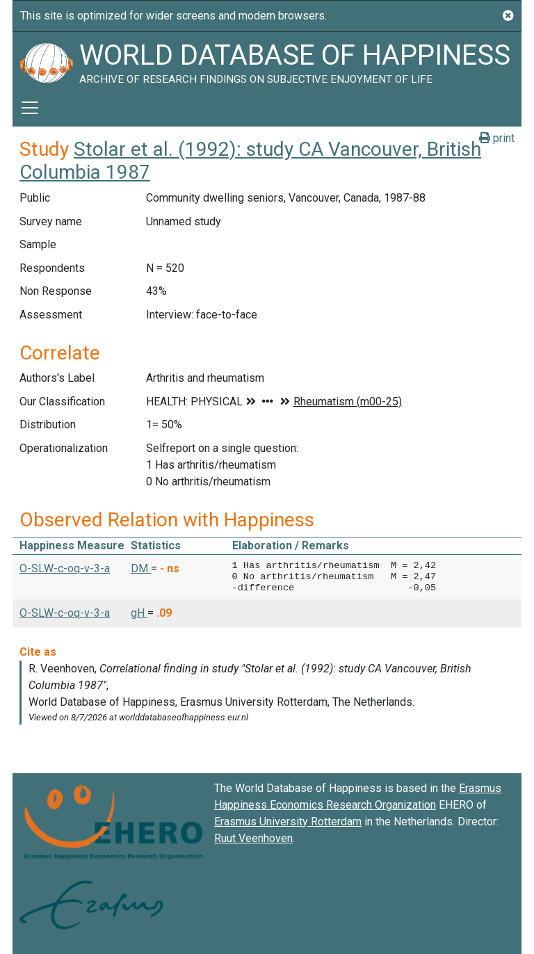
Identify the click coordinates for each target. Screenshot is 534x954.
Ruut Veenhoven (253, 838)
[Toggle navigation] (29, 108)
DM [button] (141, 568)
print (497, 138)
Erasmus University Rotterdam (288, 821)
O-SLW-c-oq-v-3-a (64, 568)
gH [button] (139, 613)
